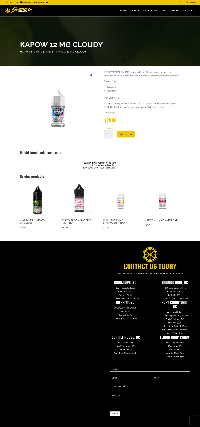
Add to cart (125, 134)
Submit (115, 413)
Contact (190, 10)
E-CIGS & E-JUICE (42, 51)
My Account (150, 10)
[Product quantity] (108, 134)
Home (123, 10)
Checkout (176, 10)
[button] (91, 75)
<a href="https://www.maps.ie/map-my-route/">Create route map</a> (50, 322)
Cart (163, 10)
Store (133, 10)
